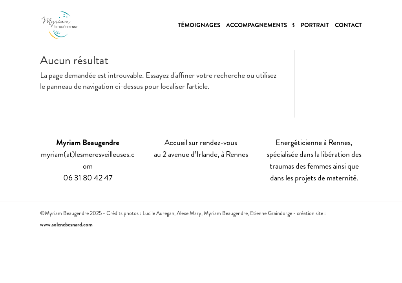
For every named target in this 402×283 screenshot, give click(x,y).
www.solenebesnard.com (66, 224)
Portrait (315, 25)
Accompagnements (256, 25)
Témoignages (199, 25)
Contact (348, 25)
